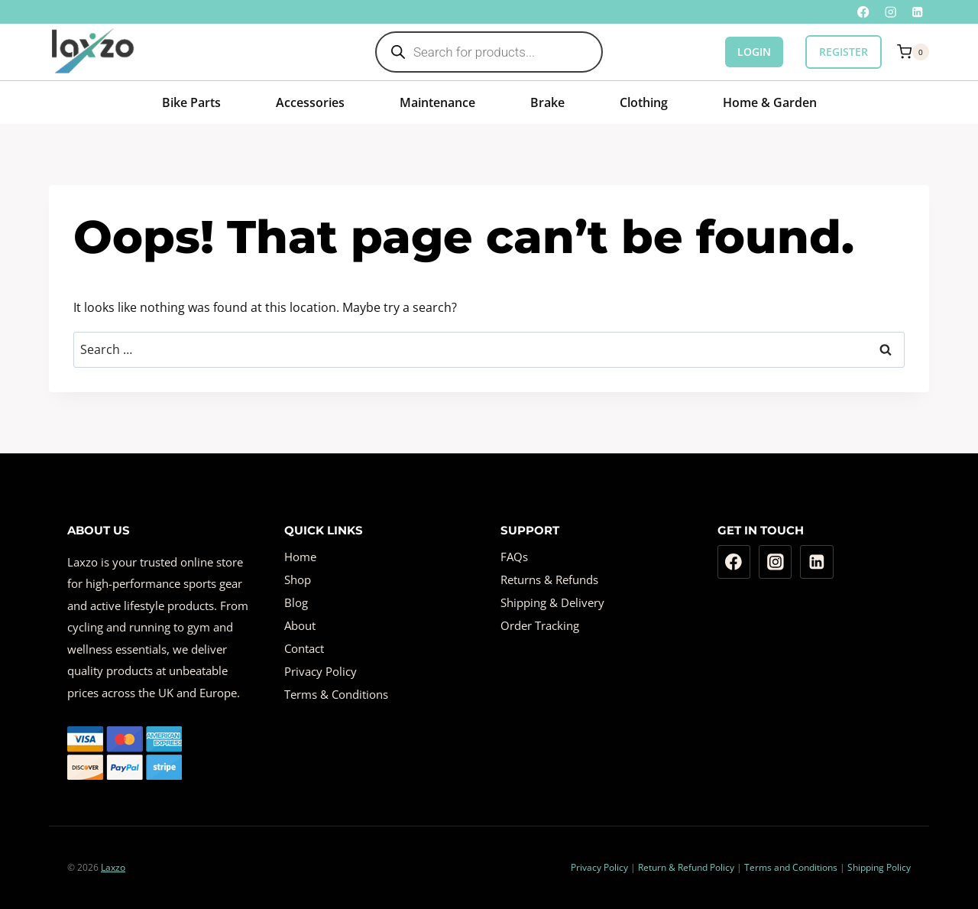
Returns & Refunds (549, 579)
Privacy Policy (320, 671)
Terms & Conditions (336, 694)
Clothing (644, 102)
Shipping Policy (879, 867)
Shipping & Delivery (552, 602)
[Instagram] (890, 12)
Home (300, 556)
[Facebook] (864, 12)
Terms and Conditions (790, 867)
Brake (547, 102)
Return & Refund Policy (686, 867)
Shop (297, 579)
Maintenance (437, 102)
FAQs (514, 556)
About (300, 625)
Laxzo (113, 867)
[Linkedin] (917, 12)
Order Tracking (539, 625)
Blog (296, 602)
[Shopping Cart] (913, 52)
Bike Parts (191, 102)
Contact (304, 648)
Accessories (310, 102)
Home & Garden (770, 102)
